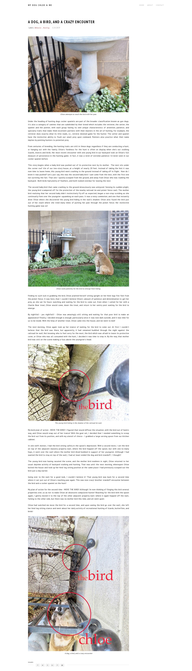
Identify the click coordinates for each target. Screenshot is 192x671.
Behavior (38, 28)
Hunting (46, 28)
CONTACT (160, 5)
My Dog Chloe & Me (40, 5)
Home (141, 5)
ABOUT (150, 5)
